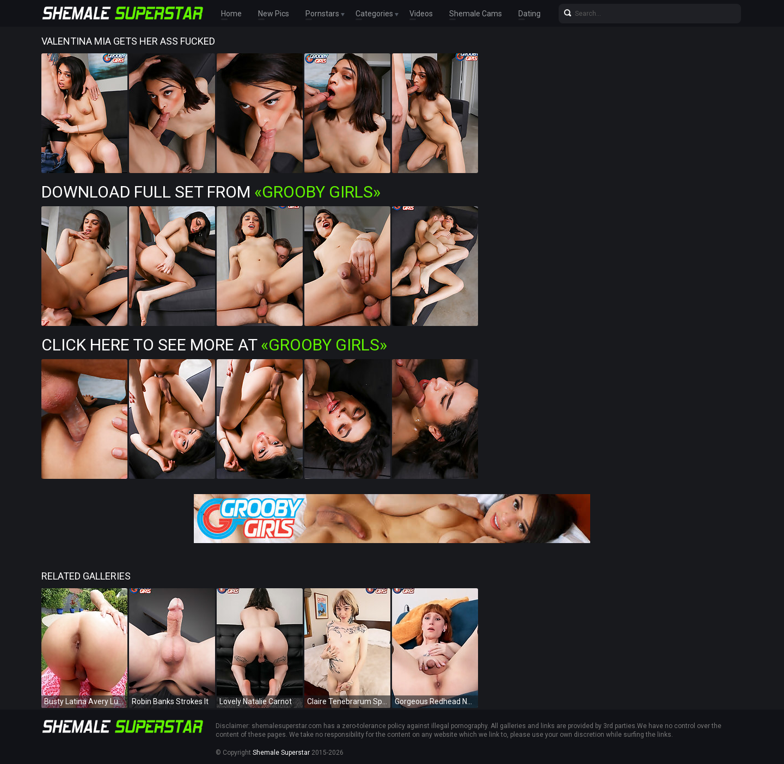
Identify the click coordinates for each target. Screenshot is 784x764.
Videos (421, 13)
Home (231, 13)
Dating (529, 13)
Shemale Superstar (281, 752)
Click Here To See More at (214, 344)
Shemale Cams (475, 13)
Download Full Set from (211, 191)
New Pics (273, 13)
